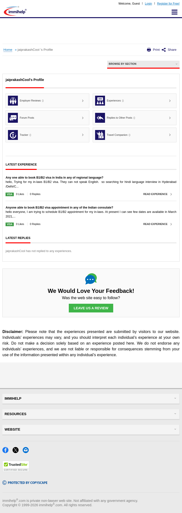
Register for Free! (168, 3)
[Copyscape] (24, 483)
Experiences (109, 101)
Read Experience (155, 194)
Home (7, 49)
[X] (18, 451)
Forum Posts (21, 118)
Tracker (19, 135)
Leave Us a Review (91, 308)
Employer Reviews (26, 101)
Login (148, 3)
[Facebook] (7, 451)
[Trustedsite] (15, 470)
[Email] (27, 451)
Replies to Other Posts (115, 118)
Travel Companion (112, 135)
